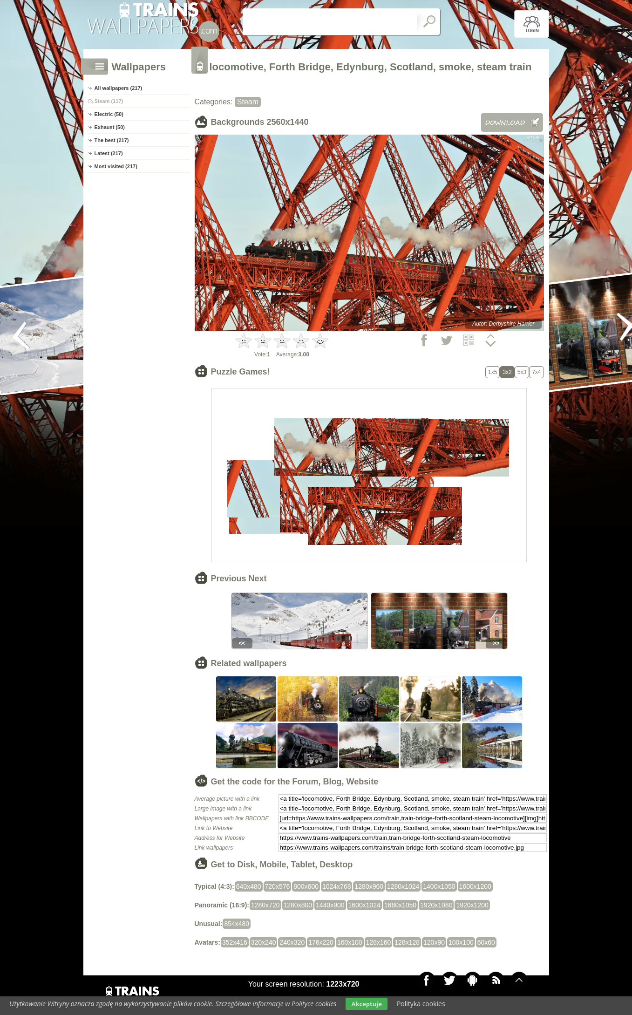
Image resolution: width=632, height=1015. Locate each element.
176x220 (320, 942)
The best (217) (112, 140)
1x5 (492, 372)
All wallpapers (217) (119, 88)
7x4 (536, 372)
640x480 (248, 886)
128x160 (378, 942)
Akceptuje (366, 1004)
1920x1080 (436, 905)
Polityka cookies (421, 1003)
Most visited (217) (116, 166)
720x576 (277, 886)
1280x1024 (403, 886)
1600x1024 (364, 905)
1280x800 (298, 905)
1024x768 (336, 886)
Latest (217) (109, 153)
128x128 (407, 942)
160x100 (349, 942)
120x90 (434, 942)
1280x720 (265, 905)
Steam (247, 102)
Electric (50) (109, 114)
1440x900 (330, 905)
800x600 (306, 886)
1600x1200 (475, 886)
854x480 (236, 923)
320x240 (263, 942)
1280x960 (368, 886)
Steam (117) (109, 101)
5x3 (521, 372)
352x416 (234, 942)
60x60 (486, 942)
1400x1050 (439, 886)
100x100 (461, 942)
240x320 (292, 942)
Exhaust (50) (110, 127)
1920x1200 (472, 905)
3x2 (507, 372)
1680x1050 (400, 905)
